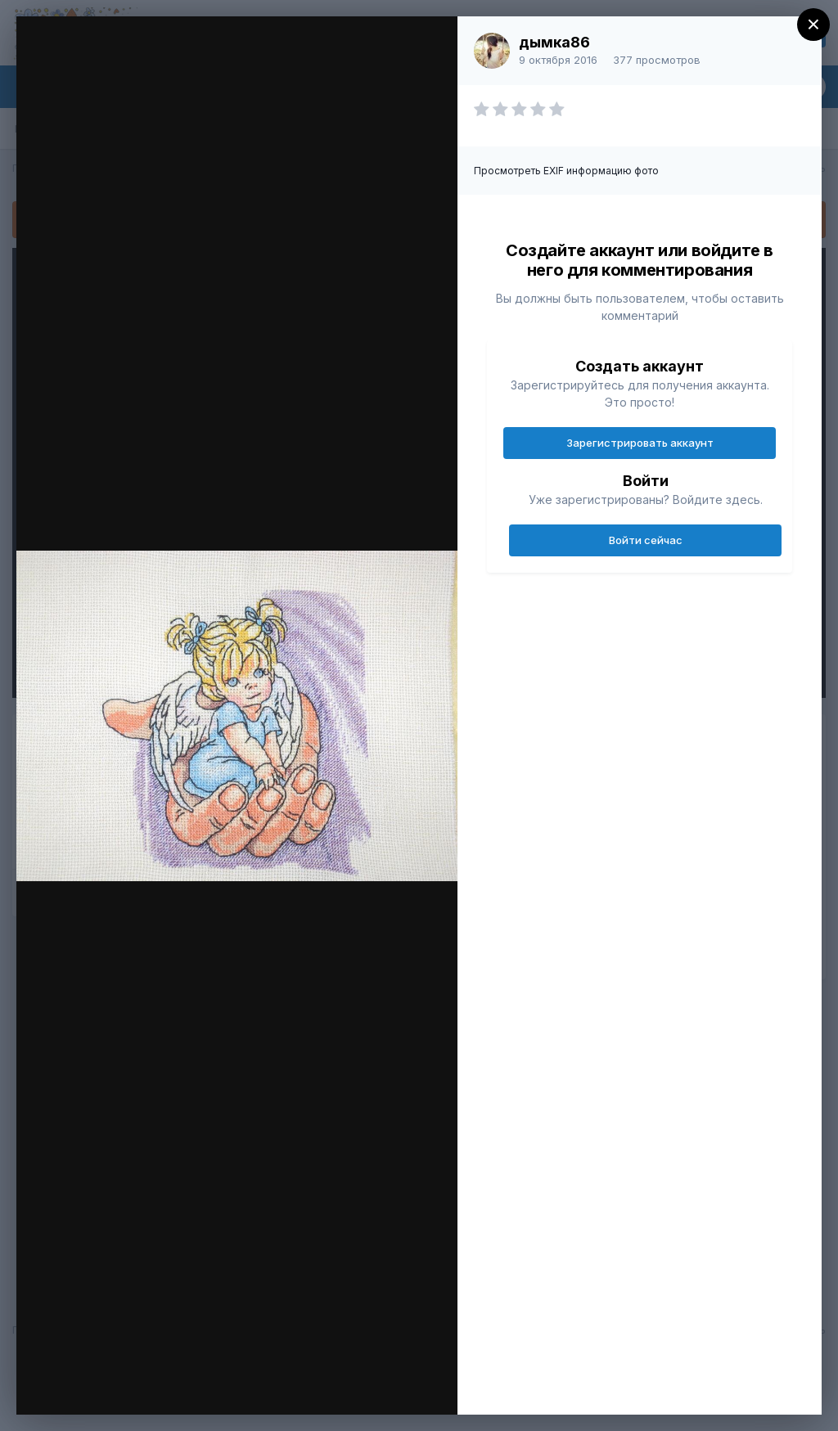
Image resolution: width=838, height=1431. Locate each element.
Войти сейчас (646, 540)
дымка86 (554, 42)
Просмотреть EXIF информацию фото (566, 170)
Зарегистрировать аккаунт (640, 442)
